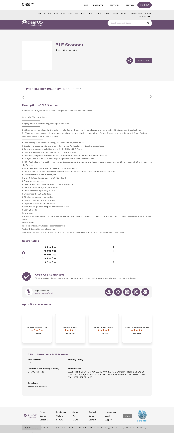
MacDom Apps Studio (44, 285)
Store (127, 408)
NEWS (83, 13)
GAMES (115, 13)
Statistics (44, 412)
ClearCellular (83, 420)
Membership (110, 404)
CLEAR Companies (32, 420)
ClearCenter (62, 420)
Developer (136, 13)
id (44, 13)
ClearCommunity (118, 420)
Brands (43, 408)
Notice (101, 430)
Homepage (26, 89)
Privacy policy (76, 430)
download (143, 61)
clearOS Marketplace (44, 89)
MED (76, 13)
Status (75, 404)
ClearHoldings (142, 420)
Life (70, 13)
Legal (107, 408)
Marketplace (145, 17)
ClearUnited (73, 420)
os (40, 13)
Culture (59, 408)
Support (108, 412)
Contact (92, 412)
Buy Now (144, 5)
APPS (106, 13)
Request (125, 13)
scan (63, 13)
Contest (92, 404)
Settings (61, 89)
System (148, 13)
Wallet (75, 408)
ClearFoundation (49, 420)
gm (49, 13)
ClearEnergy (105, 420)
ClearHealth (94, 420)
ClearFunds (130, 420)
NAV (91, 13)
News (42, 404)
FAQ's (75, 412)
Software (60, 412)
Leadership (61, 404)
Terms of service (90, 430)
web (56, 13)
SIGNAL (98, 13)
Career (92, 408)
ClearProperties (29, 425)
